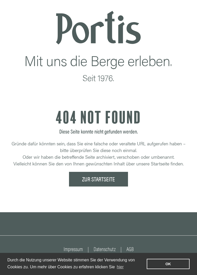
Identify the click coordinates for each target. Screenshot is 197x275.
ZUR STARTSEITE (98, 179)
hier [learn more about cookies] (120, 267)
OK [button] (168, 264)
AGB (130, 249)
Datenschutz (105, 249)
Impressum (73, 249)
